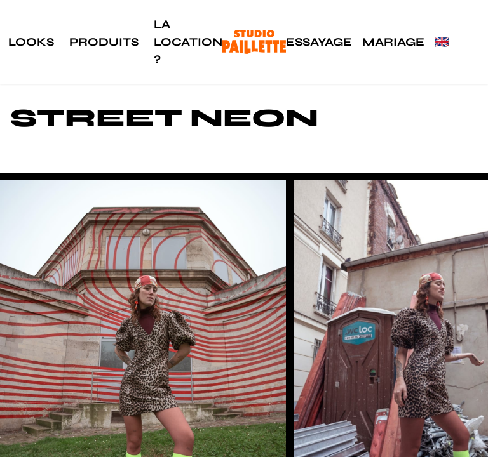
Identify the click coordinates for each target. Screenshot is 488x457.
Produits (104, 42)
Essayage (319, 42)
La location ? (188, 42)
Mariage (393, 42)
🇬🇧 (442, 42)
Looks (31, 42)
